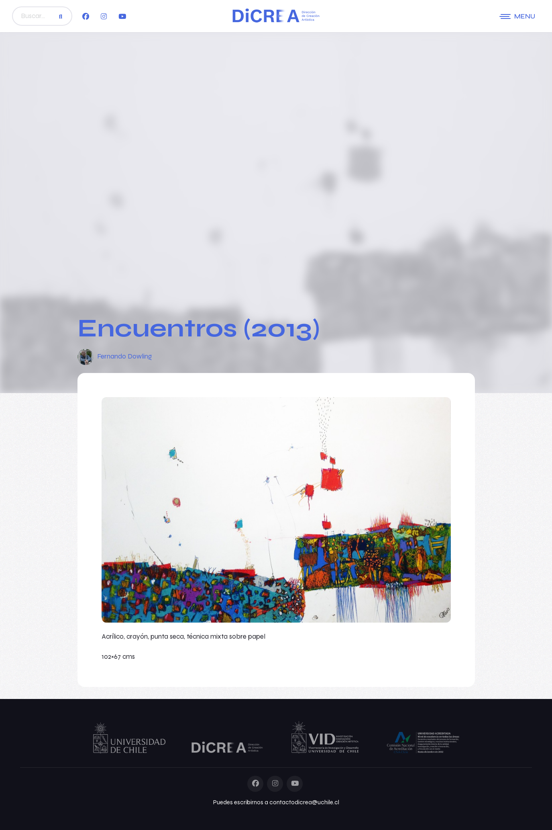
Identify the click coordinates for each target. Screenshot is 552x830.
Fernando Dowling (124, 356)
